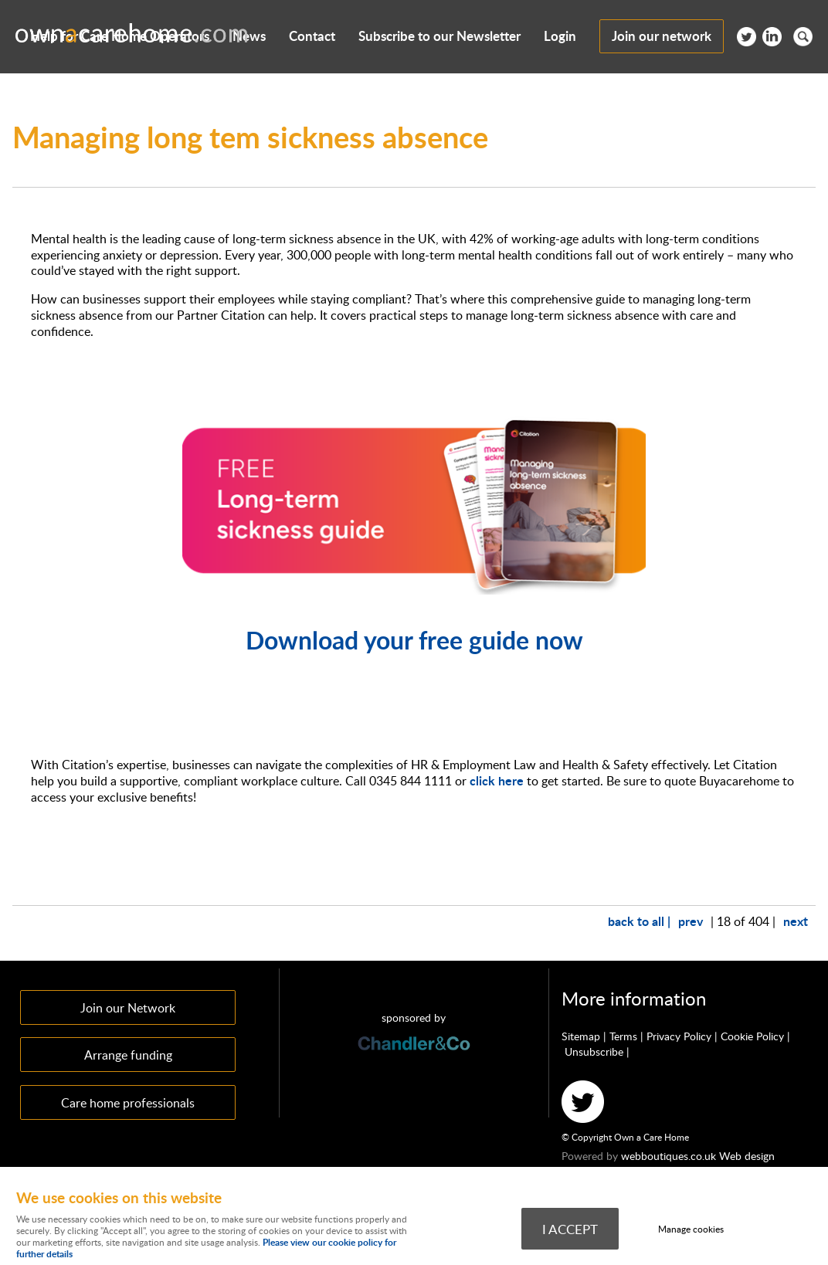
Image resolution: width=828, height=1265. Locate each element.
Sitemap (581, 1036)
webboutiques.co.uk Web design (698, 1155)
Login (560, 36)
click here (497, 780)
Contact (312, 36)
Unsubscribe (594, 1051)
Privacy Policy (678, 1036)
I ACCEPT (570, 1228)
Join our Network (127, 1007)
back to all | (639, 921)
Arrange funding (128, 1054)
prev (690, 921)
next (795, 921)
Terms (623, 1036)
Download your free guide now (414, 639)
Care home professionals (128, 1102)
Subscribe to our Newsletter (439, 36)
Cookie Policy (752, 1036)
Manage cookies (691, 1229)
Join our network (661, 36)
